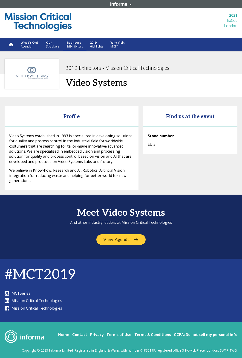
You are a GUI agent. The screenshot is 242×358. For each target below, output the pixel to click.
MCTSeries (17, 293)
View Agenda (116, 239)
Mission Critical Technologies (33, 300)
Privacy (97, 334)
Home (63, 334)
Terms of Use (119, 334)
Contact (79, 334)
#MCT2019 (40, 274)
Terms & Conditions (152, 334)
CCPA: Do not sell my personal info (205, 334)
